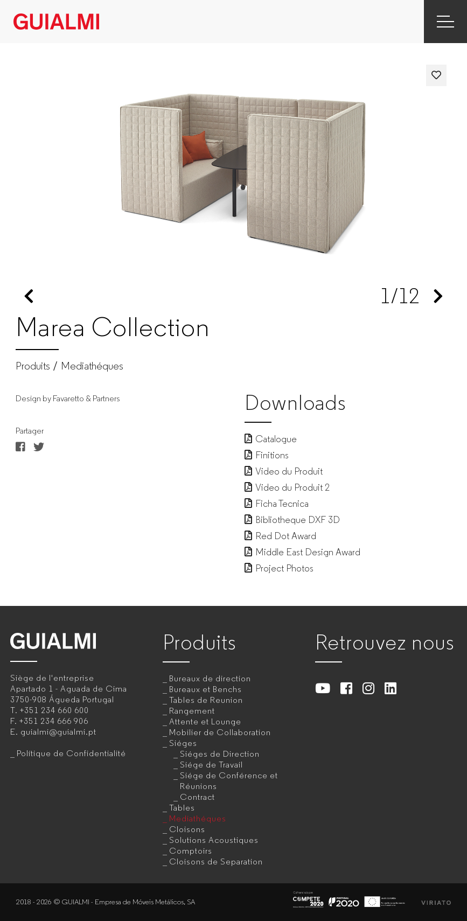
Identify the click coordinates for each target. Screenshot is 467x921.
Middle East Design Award (302, 552)
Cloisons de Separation (216, 861)
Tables (182, 808)
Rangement (192, 711)
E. (53, 732)
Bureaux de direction (210, 678)
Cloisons (187, 829)
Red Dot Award (280, 536)
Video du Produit (284, 471)
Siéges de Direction (220, 754)
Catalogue (271, 439)
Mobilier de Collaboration (220, 732)
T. (49, 710)
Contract (197, 797)
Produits (33, 366)
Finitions (267, 455)
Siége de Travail (211, 764)
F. (49, 721)
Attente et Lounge (205, 721)
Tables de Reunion (206, 700)
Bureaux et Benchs (205, 689)
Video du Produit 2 (287, 487)
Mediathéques (92, 366)
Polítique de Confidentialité (71, 753)
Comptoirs (190, 851)
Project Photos (279, 568)
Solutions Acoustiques (214, 840)
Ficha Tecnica (277, 503)
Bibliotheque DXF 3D (292, 519)
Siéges (183, 743)
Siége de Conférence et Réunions (229, 780)
